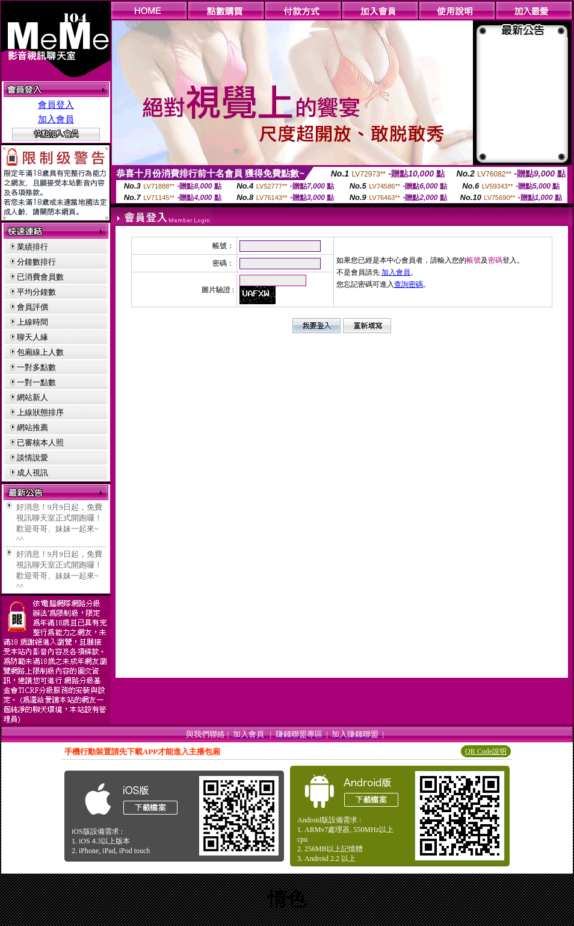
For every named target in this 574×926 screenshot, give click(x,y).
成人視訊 (32, 472)
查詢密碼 (408, 284)
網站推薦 (32, 427)
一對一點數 (36, 382)
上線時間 (32, 322)
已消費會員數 (40, 276)
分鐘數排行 (36, 261)
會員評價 (32, 306)
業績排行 (32, 246)
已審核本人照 (40, 442)
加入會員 (56, 119)
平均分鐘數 (36, 291)
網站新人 (32, 397)
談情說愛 (32, 457)
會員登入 (56, 105)
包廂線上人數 (40, 352)
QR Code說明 (486, 751)
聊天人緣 (32, 337)
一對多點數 (36, 367)
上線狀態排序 (40, 412)
